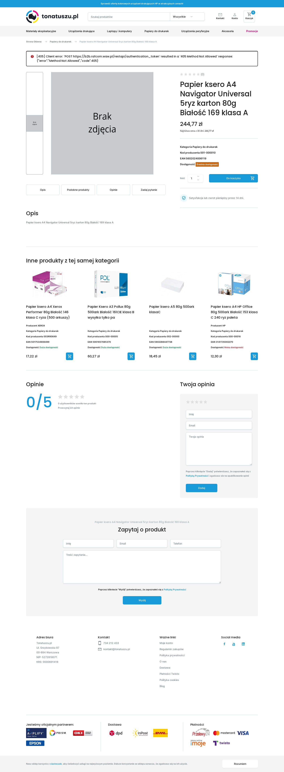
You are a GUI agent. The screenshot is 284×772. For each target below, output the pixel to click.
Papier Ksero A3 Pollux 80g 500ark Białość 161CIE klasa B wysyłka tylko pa (111, 312)
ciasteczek (56, 763)
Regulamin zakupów (172, 649)
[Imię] (88, 543)
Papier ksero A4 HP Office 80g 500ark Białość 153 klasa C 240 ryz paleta (234, 312)
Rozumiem (240, 763)
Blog (162, 686)
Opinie (113, 189)
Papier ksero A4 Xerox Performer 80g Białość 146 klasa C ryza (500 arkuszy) (48, 312)
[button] (34, 123)
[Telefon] (195, 543)
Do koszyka (233, 178)
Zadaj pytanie (149, 189)
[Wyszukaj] (198, 18)
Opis (43, 189)
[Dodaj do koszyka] (69, 356)
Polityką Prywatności (197, 475)
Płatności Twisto (169, 673)
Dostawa (165, 667)
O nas (163, 661)
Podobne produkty (78, 189)
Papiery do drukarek (60, 41)
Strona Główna (33, 41)
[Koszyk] (249, 16)
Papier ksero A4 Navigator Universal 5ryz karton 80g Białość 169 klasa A (118, 41)
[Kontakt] (220, 16)
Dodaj (201, 487)
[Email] (142, 543)
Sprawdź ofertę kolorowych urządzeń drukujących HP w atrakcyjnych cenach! (142, 3)
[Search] (129, 16)
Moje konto (166, 642)
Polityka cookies (169, 679)
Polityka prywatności (172, 655)
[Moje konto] (235, 16)
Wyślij (142, 600)
